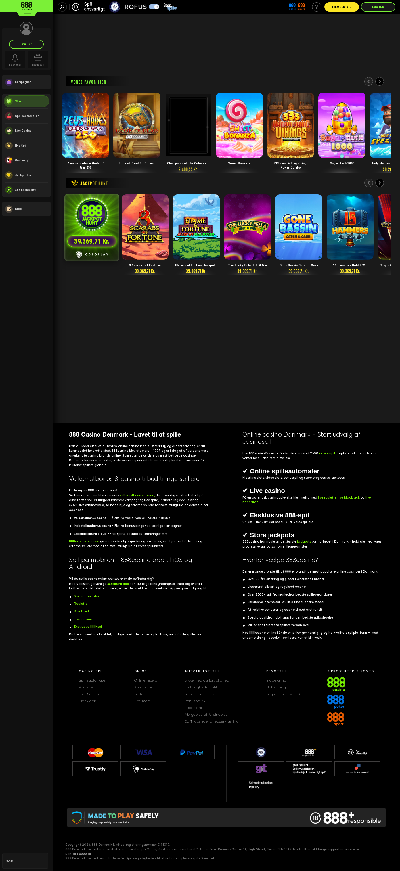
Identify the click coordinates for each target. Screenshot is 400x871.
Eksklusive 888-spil (88, 627)
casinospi (327, 453)
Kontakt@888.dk (78, 854)
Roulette (80, 604)
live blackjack (349, 497)
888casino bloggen (84, 541)
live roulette (327, 497)
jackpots (304, 541)
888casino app (118, 584)
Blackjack (82, 611)
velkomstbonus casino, (137, 495)
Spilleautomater (86, 596)
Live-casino (83, 619)
